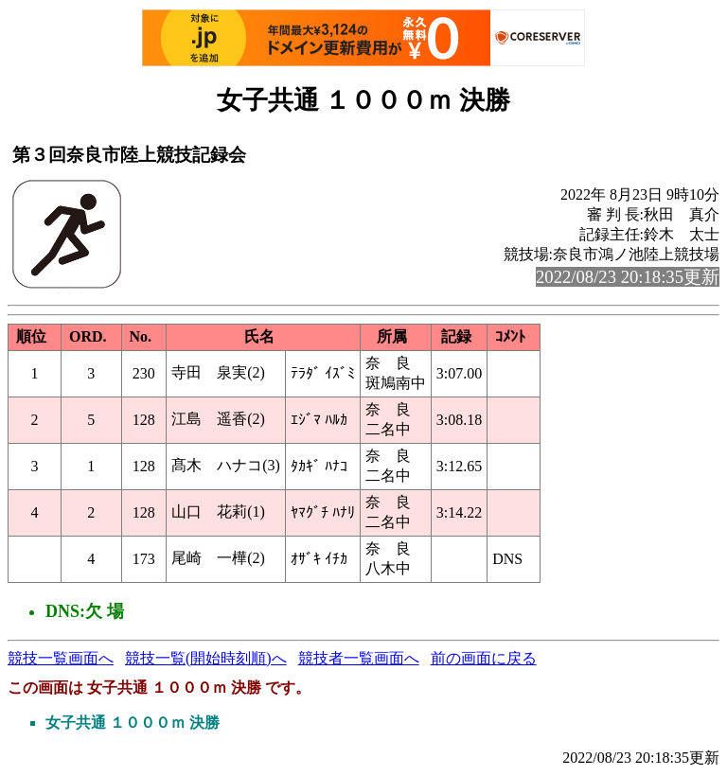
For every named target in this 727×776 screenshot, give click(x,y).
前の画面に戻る (484, 658)
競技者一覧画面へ (358, 658)
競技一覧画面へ (61, 658)
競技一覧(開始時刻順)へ (206, 658)
